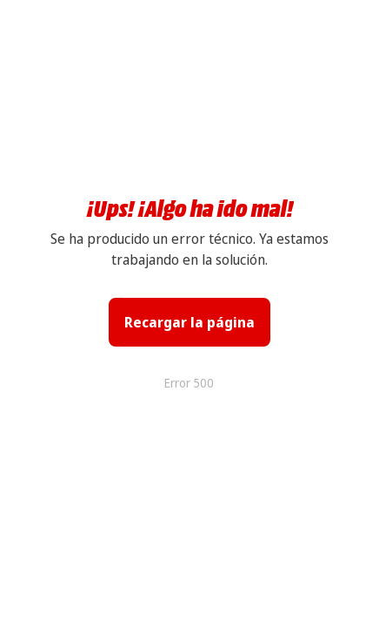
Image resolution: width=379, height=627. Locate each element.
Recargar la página (189, 322)
